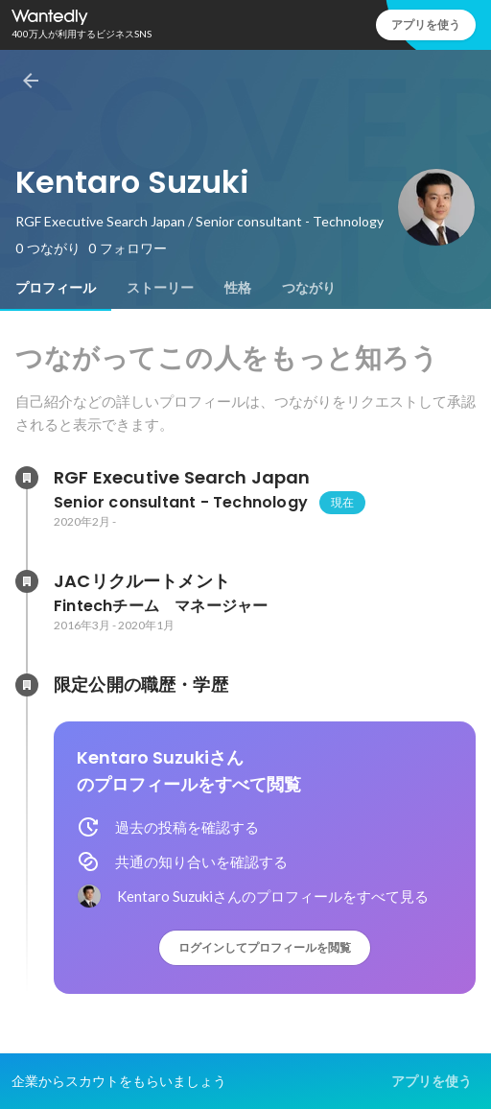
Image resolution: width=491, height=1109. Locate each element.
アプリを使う (425, 24)
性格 (237, 287)
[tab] (55, 288)
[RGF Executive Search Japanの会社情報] (26, 477)
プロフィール (55, 287)
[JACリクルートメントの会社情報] (26, 581)
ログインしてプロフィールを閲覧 (264, 947)
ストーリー (160, 287)
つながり (309, 287)
